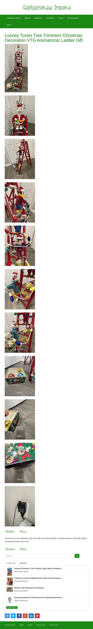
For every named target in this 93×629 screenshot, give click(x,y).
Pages (21, 625)
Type (61, 18)
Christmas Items (14, 18)
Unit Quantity (73, 18)
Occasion (50, 18)
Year (9, 25)
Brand (28, 18)
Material (38, 18)
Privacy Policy (41, 625)
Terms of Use (54, 625)
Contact (29, 625)
